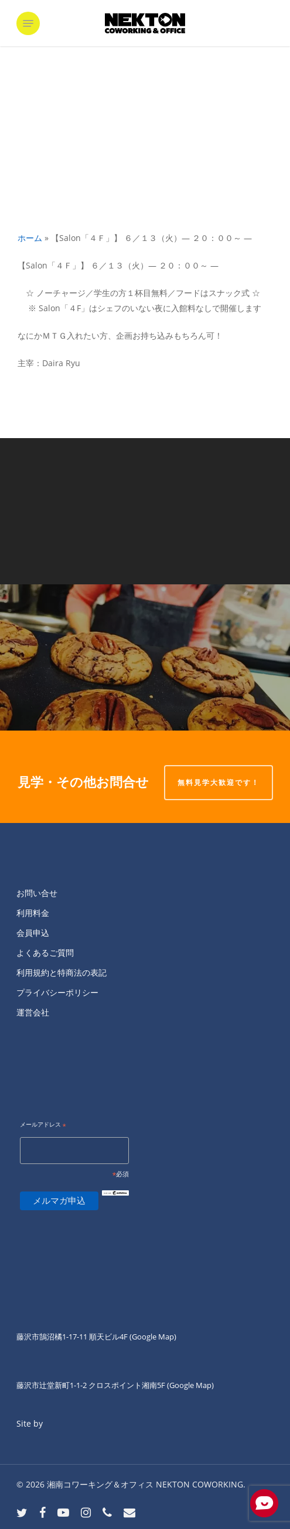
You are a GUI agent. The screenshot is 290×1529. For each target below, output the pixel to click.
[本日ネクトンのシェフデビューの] (145, 657)
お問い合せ (36, 892)
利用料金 (32, 912)
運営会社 (32, 1012)
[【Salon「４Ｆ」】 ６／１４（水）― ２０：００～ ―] (145, 511)
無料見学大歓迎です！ (219, 782)
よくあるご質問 (45, 952)
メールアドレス (43, 1125)
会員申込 (32, 932)
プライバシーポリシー (57, 992)
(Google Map (151, 1336)
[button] (28, 23)
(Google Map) (190, 1385)
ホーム (30, 237)
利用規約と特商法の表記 (61, 972)
